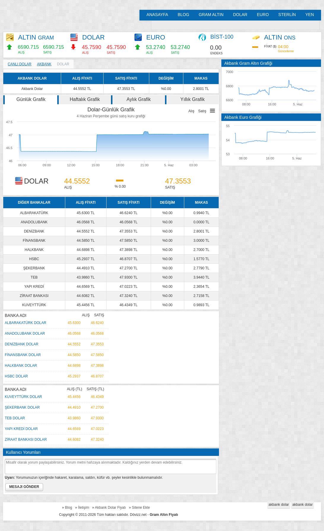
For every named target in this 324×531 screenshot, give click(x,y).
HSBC (34, 259)
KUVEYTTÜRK (34, 305)
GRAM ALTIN (211, 14)
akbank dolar (279, 504)
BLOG (183, 14)
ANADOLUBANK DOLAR (25, 333)
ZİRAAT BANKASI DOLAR (26, 439)
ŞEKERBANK (34, 268)
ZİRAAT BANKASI (34, 296)
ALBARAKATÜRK (34, 213)
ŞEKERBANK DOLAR (22, 407)
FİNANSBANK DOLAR (23, 355)
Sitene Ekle (141, 507)
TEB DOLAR (15, 418)
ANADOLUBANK (34, 222)
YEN (309, 14)
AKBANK (44, 64)
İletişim (83, 507)
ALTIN (36, 37)
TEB (34, 277)
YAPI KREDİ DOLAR (21, 429)
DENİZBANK (34, 231)
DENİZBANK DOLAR (21, 344)
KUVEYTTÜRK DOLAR (23, 397)
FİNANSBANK (34, 240)
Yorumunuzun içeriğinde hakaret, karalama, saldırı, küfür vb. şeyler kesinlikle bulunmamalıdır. (84, 477)
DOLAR (240, 14)
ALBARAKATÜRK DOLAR (25, 323)
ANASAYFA (157, 14)
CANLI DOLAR (19, 64)
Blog (68, 507)
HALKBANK (34, 250)
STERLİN (287, 14)
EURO (263, 14)
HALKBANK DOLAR (21, 366)
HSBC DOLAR (16, 376)
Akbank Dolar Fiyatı (110, 507)
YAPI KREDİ (34, 287)
